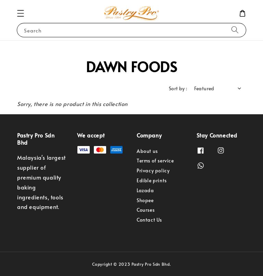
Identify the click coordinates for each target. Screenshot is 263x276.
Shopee (145, 200)
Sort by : (178, 88)
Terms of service (155, 160)
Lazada (145, 190)
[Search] (235, 30)
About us (147, 151)
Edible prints (152, 180)
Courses (145, 210)
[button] (20, 13)
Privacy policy (153, 170)
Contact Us (149, 219)
